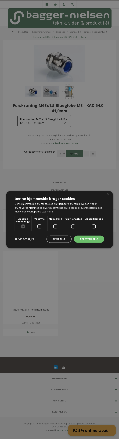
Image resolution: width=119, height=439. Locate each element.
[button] (24, 239)
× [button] (108, 194)
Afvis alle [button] (59, 238)
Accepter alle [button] (89, 238)
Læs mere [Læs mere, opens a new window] (47, 211)
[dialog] (59, 219)
